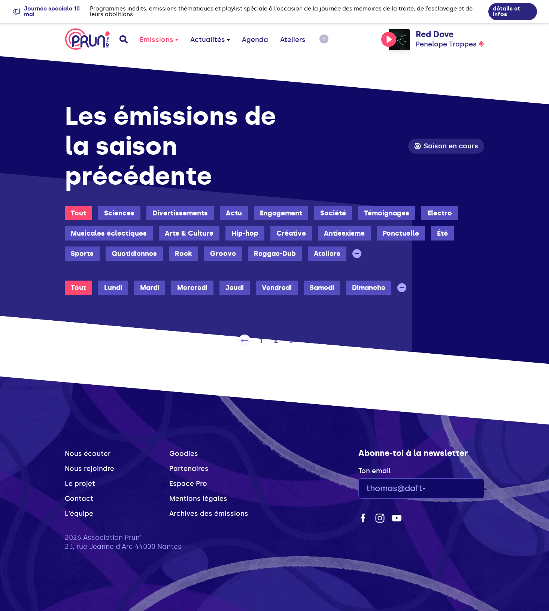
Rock (183, 253)
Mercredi (192, 288)
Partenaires (189, 469)
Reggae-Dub (275, 253)
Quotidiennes (134, 253)
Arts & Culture (189, 233)
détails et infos (506, 11)
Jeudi (234, 288)
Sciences (119, 213)
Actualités (210, 40)
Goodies (183, 454)
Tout (78, 213)
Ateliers (293, 40)
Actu (234, 213)
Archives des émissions (208, 513)
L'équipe (79, 513)
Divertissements (180, 213)
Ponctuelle (401, 233)
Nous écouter (87, 454)
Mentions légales (198, 498)
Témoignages (386, 213)
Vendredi (277, 288)
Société (333, 213)
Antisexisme (344, 233)
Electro (439, 213)
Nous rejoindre (89, 469)
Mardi (149, 288)
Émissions (159, 40)
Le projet (80, 484)
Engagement (281, 213)
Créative (291, 233)
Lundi (113, 288)
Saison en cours (446, 146)
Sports (82, 253)
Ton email (374, 471)
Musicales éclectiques (109, 233)
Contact (79, 498)
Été (442, 233)
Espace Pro (188, 484)
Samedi (322, 288)
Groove (223, 253)
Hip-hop (244, 233)
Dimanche (368, 288)
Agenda (255, 40)
